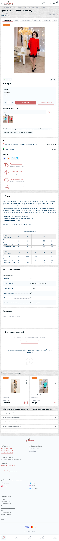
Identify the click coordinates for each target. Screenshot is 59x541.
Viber (32, 486)
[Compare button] (54, 79)
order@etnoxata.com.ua (8, 465)
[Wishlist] (26, 383)
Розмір (6, 89)
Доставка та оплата (16, 164)
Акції (2, 519)
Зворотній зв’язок (6, 514)
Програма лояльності (16, 179)
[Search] (54, 3)
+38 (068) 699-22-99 (7, 453)
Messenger (33, 489)
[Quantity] (9, 102)
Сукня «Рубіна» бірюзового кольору (40, 394)
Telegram (33, 483)
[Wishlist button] (51, 79)
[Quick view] (26, 380)
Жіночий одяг (7, 7)
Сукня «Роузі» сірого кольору (10, 394)
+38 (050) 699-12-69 (7, 448)
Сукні (14, 7)
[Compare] (26, 385)
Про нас (3, 499)
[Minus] (5, 102)
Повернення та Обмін (16, 171)
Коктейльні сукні (22, 7)
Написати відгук (12, 320)
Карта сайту (4, 516)
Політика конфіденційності (18, 186)
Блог (2, 510)
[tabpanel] (29, 50)
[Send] (51, 112)
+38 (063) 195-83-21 (7, 450)
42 (6, 95)
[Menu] (2, 2)
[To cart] (26, 402)
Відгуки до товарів (6, 512)
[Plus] (12, 102)
